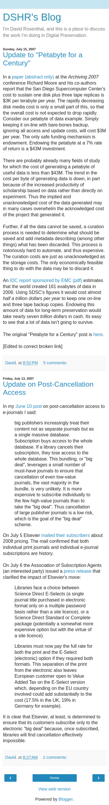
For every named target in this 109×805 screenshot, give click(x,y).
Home (54, 778)
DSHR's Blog (32, 17)
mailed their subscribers (65, 535)
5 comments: (55, 362)
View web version (54, 789)
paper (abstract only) (33, 76)
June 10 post (28, 406)
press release (77, 571)
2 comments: (55, 757)
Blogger (65, 799)
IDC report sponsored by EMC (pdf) (46, 280)
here (98, 334)
